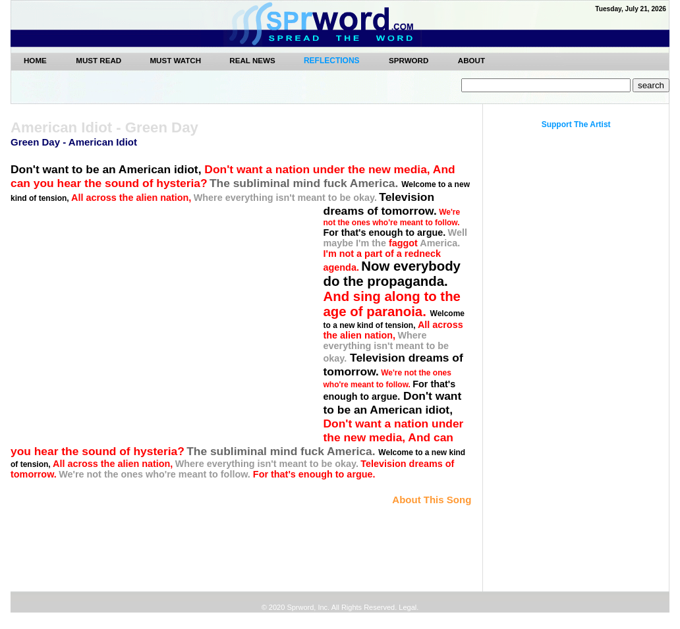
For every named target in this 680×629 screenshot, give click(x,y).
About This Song (431, 499)
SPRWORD (408, 60)
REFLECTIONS (332, 60)
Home (35, 60)
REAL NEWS (253, 60)
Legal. (407, 607)
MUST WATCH (176, 60)
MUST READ (99, 60)
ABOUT (471, 60)
